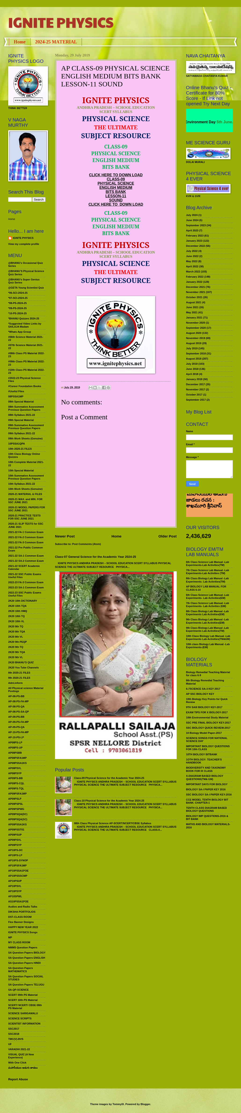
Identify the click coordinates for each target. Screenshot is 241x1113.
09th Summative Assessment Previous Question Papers (26, 427)
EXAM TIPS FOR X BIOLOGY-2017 (207, 712)
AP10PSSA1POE (18, 870)
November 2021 (195, 292)
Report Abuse (18, 1079)
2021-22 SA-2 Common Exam (26, 560)
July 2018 (192, 363)
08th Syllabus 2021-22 (21, 414)
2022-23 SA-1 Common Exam (26, 587)
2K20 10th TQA (17, 605)
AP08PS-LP (15, 742)
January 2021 (194, 317)
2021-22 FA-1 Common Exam (26, 532)
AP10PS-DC (15, 850)
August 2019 (193, 343)
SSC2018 (13, 1033)
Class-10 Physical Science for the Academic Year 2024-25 (109, 800)
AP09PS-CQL (16, 783)
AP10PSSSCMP (17, 875)
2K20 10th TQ (16, 616)
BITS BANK (116, 192)
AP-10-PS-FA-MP (18, 732)
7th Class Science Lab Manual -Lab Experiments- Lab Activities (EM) (207, 605)
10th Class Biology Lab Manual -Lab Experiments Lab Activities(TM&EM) (208, 637)
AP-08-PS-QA (16, 706)
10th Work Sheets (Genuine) (25, 489)
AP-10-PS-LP (16, 737)
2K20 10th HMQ (17, 611)
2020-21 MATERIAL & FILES (25, 494)
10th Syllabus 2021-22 (21, 483)
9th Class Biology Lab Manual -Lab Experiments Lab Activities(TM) (207, 629)
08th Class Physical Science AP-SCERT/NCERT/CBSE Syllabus (112, 823)
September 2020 (196, 327)
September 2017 (196, 399)
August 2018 (193, 358)
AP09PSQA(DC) (17, 814)
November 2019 (195, 338)
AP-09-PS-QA (16, 727)
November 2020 (195, 322)
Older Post (167, 536)
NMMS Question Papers (22, 947)
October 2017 (194, 394)
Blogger (145, 1104)
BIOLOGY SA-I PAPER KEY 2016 (206, 789)
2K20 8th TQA (16, 631)
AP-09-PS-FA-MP (18, 722)
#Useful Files (16, 391)
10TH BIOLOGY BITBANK (201, 754)
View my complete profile (23, 244)
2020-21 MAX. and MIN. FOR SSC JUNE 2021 (25, 501)
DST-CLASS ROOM (20, 916)
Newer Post (65, 536)
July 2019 (192, 348)
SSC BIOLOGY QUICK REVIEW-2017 (208, 727)
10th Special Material (21, 470)
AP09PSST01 (16, 829)
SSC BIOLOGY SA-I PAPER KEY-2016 (209, 794)
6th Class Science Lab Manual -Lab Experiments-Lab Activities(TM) (207, 563)
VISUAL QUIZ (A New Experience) (21, 1056)
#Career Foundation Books (24, 386)
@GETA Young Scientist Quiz (26, 287)
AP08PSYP (15, 773)
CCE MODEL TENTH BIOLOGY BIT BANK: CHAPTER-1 (207, 801)
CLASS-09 (116, 179)
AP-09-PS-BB (16, 716)
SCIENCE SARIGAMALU (23, 1013)
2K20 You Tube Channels (23, 667)
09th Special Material (21, 420)
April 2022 (192, 266)
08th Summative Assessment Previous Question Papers (26, 408)
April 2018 (192, 374)
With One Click (17, 1062)
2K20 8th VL (15, 636)
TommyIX (118, 1104)
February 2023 (195, 235)
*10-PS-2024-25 (17, 313)
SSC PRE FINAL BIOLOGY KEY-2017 (208, 722)
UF (10, 1044)
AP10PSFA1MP (17, 865)
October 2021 (194, 297)
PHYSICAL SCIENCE (116, 183)
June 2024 (192, 220)
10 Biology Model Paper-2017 (204, 732)
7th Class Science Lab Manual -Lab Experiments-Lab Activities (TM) (207, 572)
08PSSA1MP (15, 396)
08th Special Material (21, 401)
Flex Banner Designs (21, 922)
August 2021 (193, 302)
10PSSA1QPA (16, 443)
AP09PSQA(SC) (17, 819)
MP (10, 937)
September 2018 (196, 353)
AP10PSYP (15, 891)
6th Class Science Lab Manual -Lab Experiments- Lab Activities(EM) (207, 596)
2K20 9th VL (15, 657)
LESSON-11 (116, 196)
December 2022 (195, 245)
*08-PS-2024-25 (17, 303)
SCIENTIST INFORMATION (24, 1023)
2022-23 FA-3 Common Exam (26, 582)
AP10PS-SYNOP (18, 860)
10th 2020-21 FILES (20, 448)
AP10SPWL (15, 896)
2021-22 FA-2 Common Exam (26, 537)
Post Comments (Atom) (86, 544)
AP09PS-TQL (16, 788)
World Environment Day (219, 122)
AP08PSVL (14, 768)
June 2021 (192, 307)
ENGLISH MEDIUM (115, 188)
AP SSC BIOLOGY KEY (200, 694)
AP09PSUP (15, 834)
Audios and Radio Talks (22, 906)
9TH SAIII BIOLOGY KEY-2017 (204, 707)
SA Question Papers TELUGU (26, 984)
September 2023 (196, 225)
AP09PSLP (14, 798)
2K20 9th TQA (16, 652)
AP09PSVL (14, 839)
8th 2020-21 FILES (19, 672)
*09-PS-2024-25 (17, 308)
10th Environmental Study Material (207, 717)
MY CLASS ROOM (19, 942)
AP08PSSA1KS (17, 763)
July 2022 (192, 251)
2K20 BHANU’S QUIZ (21, 662)
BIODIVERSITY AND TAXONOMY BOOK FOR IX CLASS (206, 769)
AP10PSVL (14, 886)
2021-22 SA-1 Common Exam (26, 555)
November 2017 (195, 389)
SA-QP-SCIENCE (18, 989)
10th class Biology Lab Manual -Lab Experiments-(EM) (208, 646)
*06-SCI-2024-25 (18, 292)
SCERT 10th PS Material (23, 1000)
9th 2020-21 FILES (19, 677)
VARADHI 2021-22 (19, 1049)
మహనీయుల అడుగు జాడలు (23, 1067)
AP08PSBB (15, 752)
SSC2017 (13, 1028)
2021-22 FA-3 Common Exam (26, 542)
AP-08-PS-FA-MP (18, 701)
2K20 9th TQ (15, 647)
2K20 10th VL (16, 621)
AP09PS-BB (15, 778)
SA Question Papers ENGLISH (26, 957)
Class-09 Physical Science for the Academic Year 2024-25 (109, 778)
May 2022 (191, 261)
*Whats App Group (19, 331)
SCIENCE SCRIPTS (20, 1018)
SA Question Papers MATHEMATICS (20, 969)
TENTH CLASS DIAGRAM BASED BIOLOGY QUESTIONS (206, 809)
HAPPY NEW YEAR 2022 (23, 927)
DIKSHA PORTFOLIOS (22, 911)
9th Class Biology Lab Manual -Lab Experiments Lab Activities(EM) (207, 621)
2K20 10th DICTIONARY (22, 600)
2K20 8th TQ (15, 626)
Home (20, 41)
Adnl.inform (15, 683)
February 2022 (195, 276)
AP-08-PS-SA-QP (18, 711)
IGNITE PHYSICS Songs (22, 932)
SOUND (116, 200)
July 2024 (192, 215)
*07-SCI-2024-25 (18, 298)
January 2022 (194, 281)
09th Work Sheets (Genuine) (25, 438)
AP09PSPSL (15, 803)
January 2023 (194, 240)
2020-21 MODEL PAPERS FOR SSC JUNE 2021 (26, 509)
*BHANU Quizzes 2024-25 (23, 318)
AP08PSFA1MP (17, 757)
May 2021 (191, 312)
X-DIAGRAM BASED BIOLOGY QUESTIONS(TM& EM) (204, 777)
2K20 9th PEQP (17, 641)
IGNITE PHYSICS (60, 22)
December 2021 (195, 287)
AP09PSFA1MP (17, 793)
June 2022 (192, 256)
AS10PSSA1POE (18, 901)
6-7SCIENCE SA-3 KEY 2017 (203, 688)
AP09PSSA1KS (17, 824)
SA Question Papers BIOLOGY (27, 952)
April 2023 (192, 230)
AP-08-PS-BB (16, 696)
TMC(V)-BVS (15, 1039)
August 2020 (193, 333)
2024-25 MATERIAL (56, 41)
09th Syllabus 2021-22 (21, 433)
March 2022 (193, 271)
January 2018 (194, 379)
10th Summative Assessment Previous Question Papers (26, 477)
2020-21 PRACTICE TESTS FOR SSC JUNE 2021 (24, 517)
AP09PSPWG (16, 809)
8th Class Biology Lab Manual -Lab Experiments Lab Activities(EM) (207, 613)
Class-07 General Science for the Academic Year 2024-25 (95, 556)
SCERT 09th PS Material (23, 994)
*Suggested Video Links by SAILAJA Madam (24, 325)
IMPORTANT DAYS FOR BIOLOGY (207, 784)
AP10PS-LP (15, 855)
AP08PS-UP (15, 747)
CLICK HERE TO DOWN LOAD (115, 175)
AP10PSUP (15, 881)
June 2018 (192, 368)
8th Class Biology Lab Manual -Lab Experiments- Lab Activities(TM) (207, 580)
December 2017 (195, 384)
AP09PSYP (15, 845)
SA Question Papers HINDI (24, 962)
